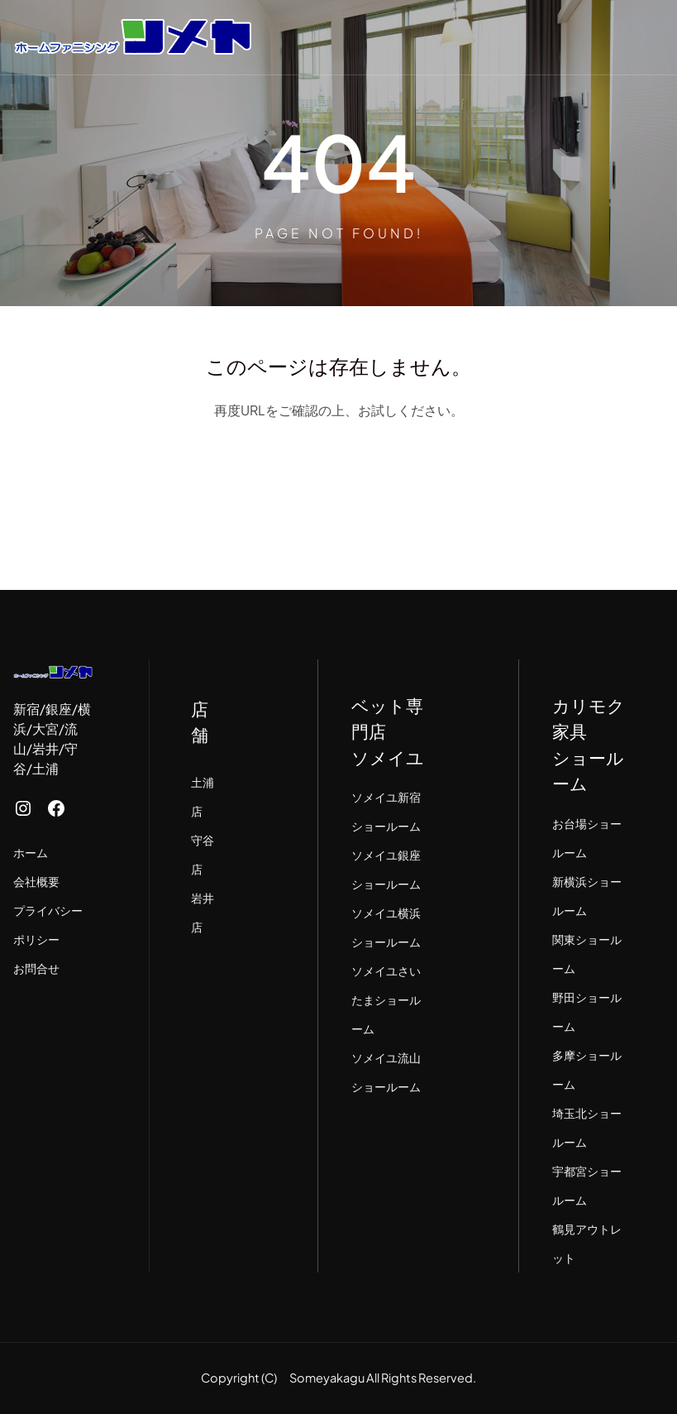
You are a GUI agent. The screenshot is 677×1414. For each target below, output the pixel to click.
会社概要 (36, 881)
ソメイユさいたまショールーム (386, 999)
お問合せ (36, 968)
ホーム (30, 852)
